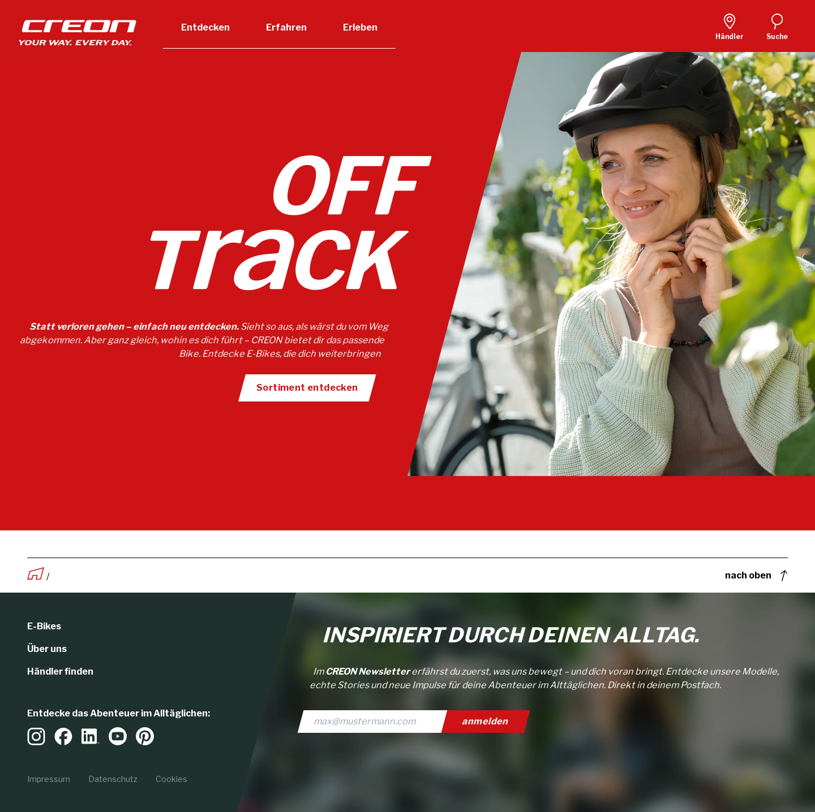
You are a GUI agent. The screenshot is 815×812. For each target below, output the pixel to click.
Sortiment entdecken (307, 387)
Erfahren (286, 27)
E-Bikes (44, 626)
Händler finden (60, 671)
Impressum (48, 779)
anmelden (486, 721)
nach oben (756, 575)
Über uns (47, 648)
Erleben (360, 27)
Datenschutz (113, 779)
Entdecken (205, 27)
